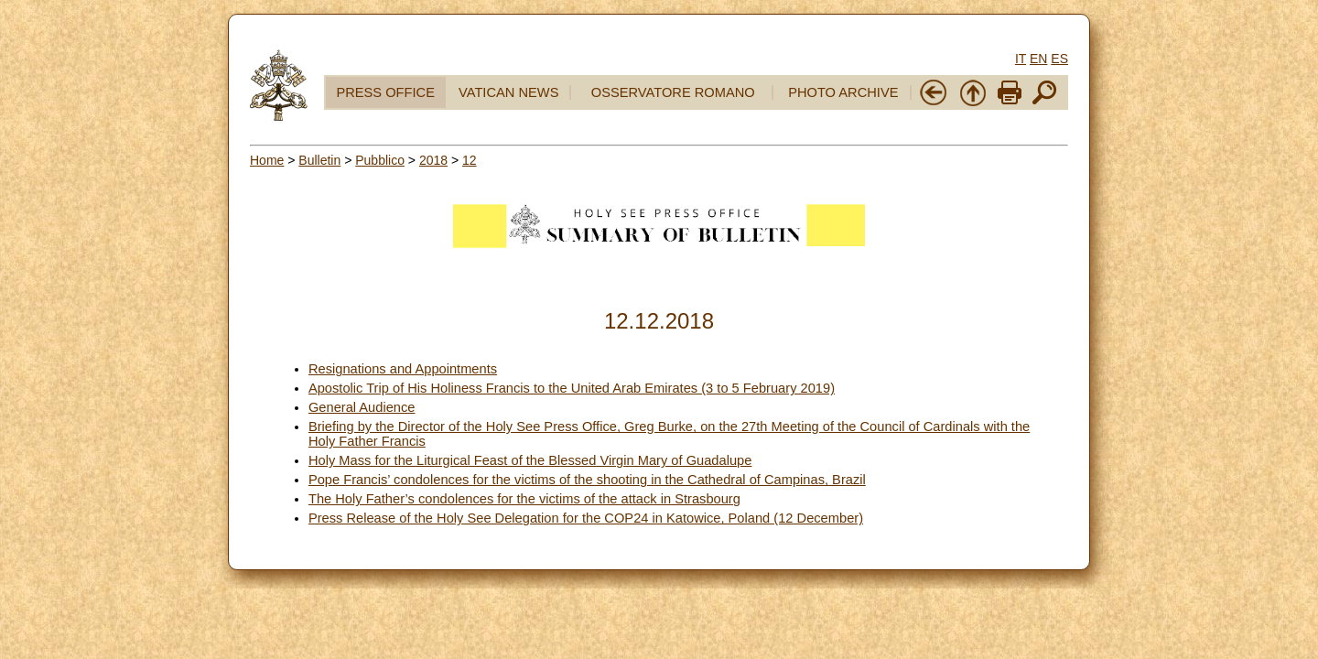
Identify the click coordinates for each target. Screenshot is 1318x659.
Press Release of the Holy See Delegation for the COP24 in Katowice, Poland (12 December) (585, 518)
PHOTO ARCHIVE (843, 92)
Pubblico (380, 160)
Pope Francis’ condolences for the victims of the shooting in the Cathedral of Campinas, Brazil (587, 479)
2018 (433, 160)
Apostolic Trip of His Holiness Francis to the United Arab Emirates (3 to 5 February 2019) (571, 388)
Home (267, 160)
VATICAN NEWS (508, 92)
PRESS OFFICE (385, 92)
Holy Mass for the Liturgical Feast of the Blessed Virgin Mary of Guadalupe (529, 460)
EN (1038, 58)
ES (1059, 58)
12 (469, 160)
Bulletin (319, 160)
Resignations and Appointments (402, 369)
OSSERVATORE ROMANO (673, 92)
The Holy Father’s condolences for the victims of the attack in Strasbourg (524, 499)
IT (1020, 58)
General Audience (362, 407)
